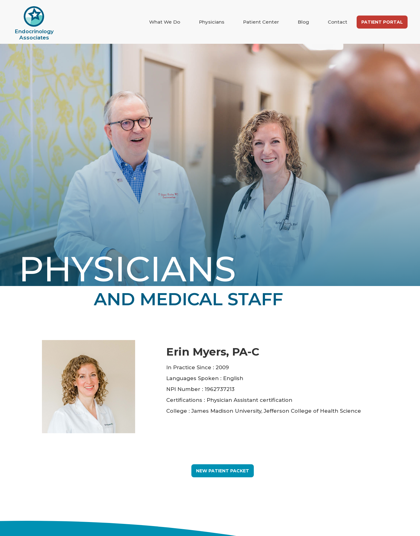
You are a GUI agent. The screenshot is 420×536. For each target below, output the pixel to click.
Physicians (211, 22)
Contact (337, 22)
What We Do (164, 22)
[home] (34, 23)
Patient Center (261, 22)
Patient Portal (382, 22)
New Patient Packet (222, 471)
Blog (303, 22)
